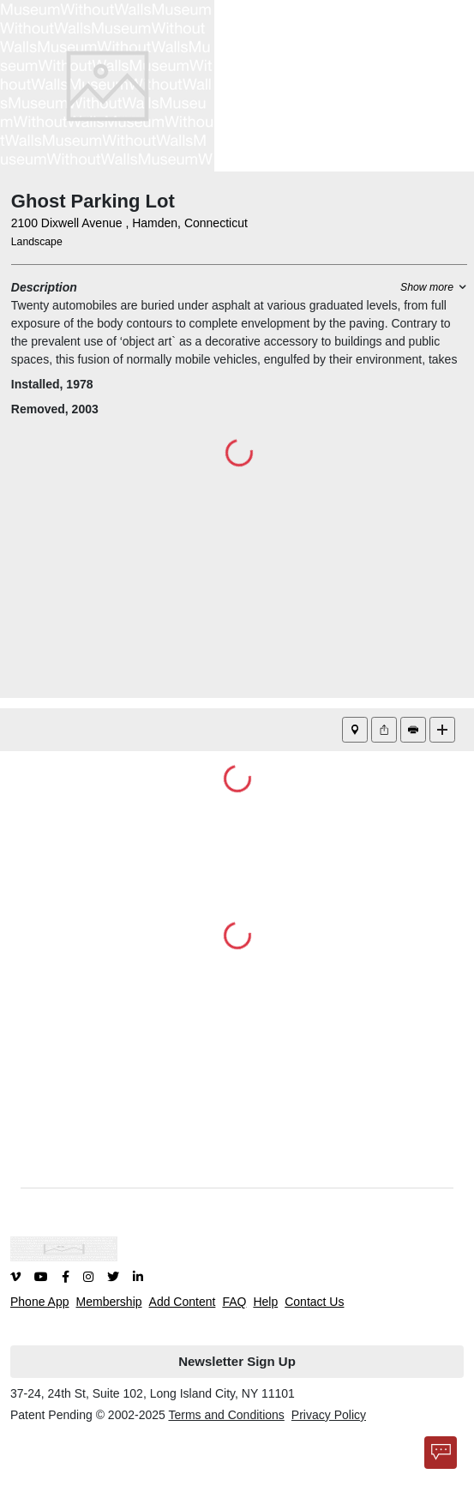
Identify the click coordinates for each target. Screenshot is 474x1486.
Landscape (37, 242)
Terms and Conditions (226, 1415)
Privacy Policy (328, 1415)
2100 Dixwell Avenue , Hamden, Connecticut (129, 223)
